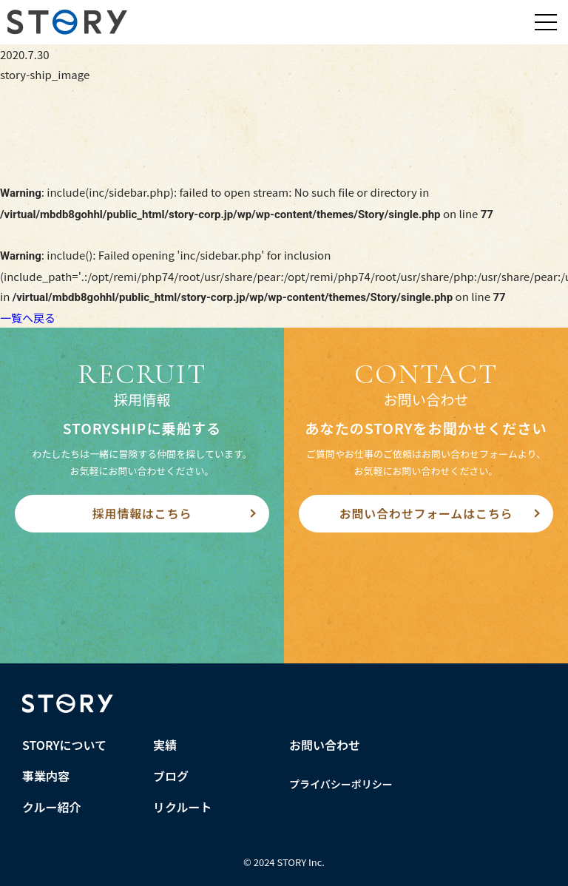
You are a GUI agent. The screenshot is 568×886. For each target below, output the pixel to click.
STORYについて (64, 745)
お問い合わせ (324, 745)
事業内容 (46, 776)
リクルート (182, 807)
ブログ (171, 776)
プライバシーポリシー (341, 784)
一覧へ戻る (27, 317)
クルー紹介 (51, 807)
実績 (165, 745)
